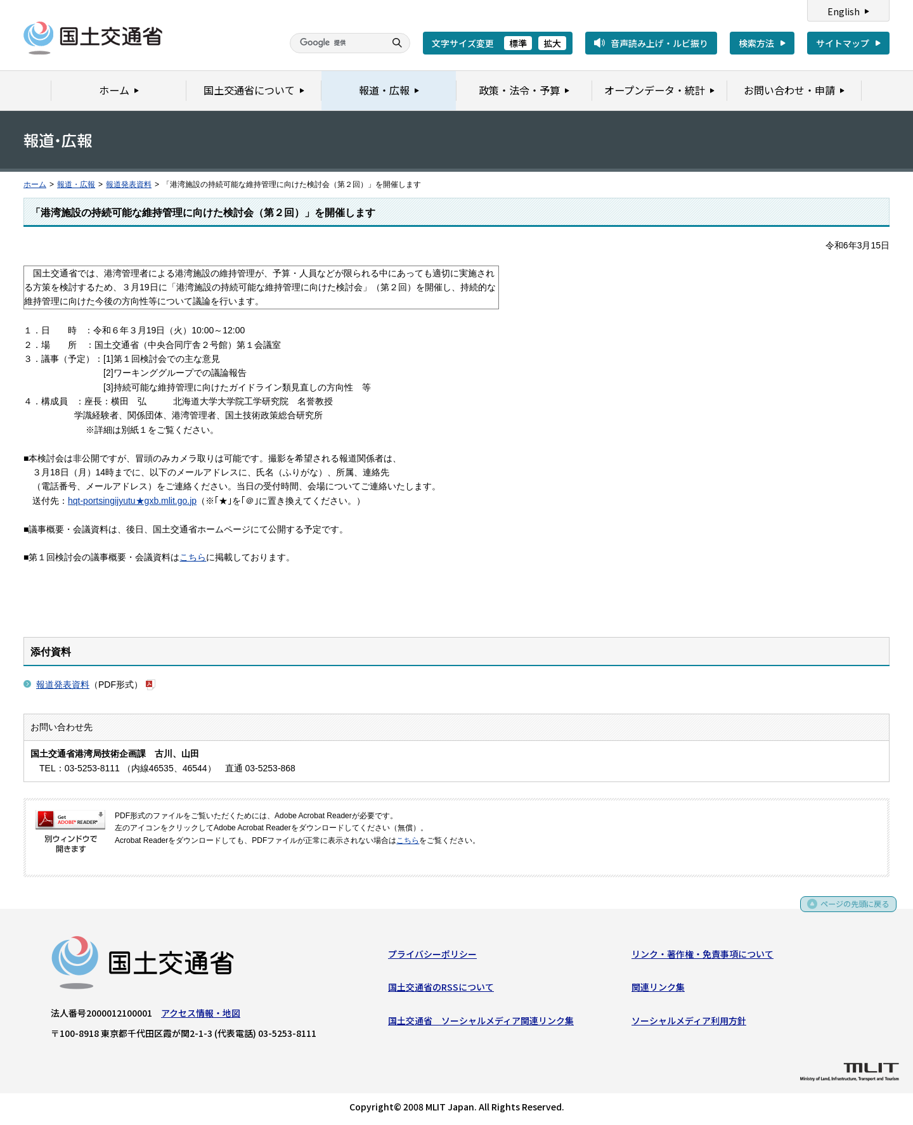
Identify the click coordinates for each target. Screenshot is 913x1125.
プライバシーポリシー (432, 956)
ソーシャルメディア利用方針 (688, 1023)
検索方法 (756, 43)
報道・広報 (76, 184)
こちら (192, 557)
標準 (518, 43)
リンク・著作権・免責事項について (702, 956)
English (843, 11)
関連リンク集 (658, 989)
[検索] (336, 43)
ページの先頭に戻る (850, 910)
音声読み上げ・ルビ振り (659, 43)
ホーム (34, 184)
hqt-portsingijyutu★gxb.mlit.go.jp (132, 501)
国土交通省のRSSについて (441, 989)
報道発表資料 (129, 184)
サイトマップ (842, 43)
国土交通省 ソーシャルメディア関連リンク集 (481, 1023)
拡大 (552, 43)
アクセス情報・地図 (200, 1015)
